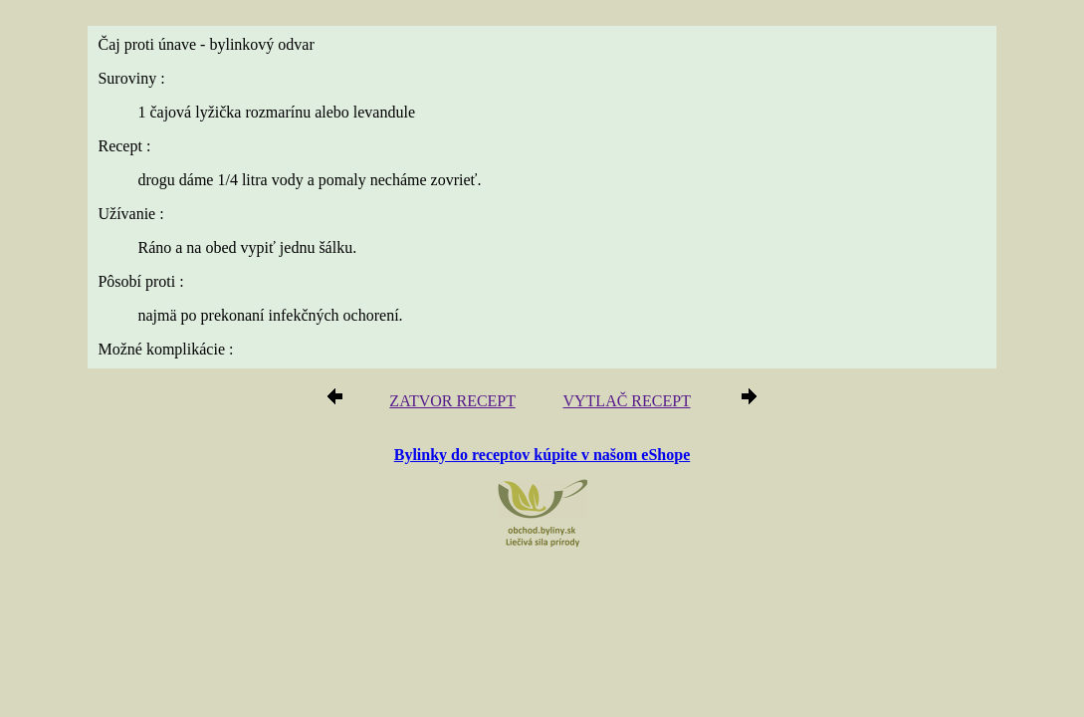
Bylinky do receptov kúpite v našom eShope (542, 453)
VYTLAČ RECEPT (620, 401)
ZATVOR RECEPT (459, 401)
